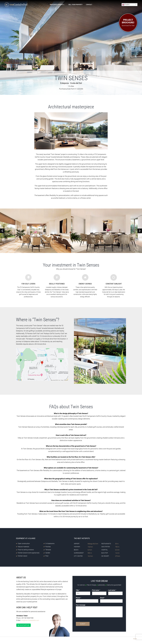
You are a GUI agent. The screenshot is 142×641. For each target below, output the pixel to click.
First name (96, 590)
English (126, 4)
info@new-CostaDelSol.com (30, 620)
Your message (81, 605)
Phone (78, 598)
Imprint (135, 638)
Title (78, 590)
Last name (112, 590)
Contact (89, 4)
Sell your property (75, 4)
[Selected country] (77, 601)
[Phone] (87, 601)
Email (102, 598)
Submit (83, 624)
